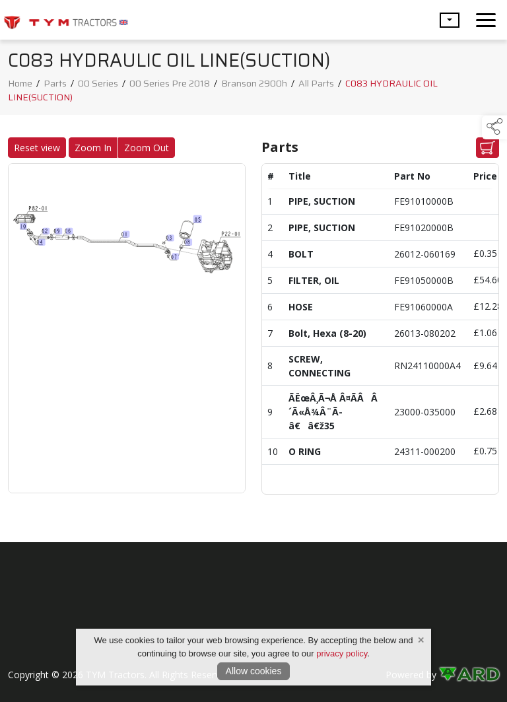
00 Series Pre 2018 (169, 83)
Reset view (37, 147)
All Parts (316, 83)
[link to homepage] (66, 20)
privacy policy (341, 653)
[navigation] (486, 20)
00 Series (98, 83)
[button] (449, 20)
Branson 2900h (254, 83)
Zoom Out (146, 147)
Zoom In (93, 147)
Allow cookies (254, 671)
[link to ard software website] (469, 674)
